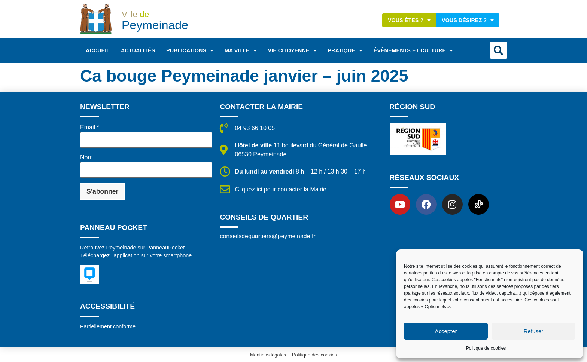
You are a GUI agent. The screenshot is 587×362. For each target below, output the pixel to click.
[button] (498, 50)
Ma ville (241, 50)
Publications (189, 50)
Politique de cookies (486, 348)
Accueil (98, 50)
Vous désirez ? (468, 20)
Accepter (446, 331)
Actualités (138, 50)
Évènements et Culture (413, 50)
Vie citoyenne (292, 50)
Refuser (534, 331)
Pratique (345, 50)
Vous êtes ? (409, 20)
